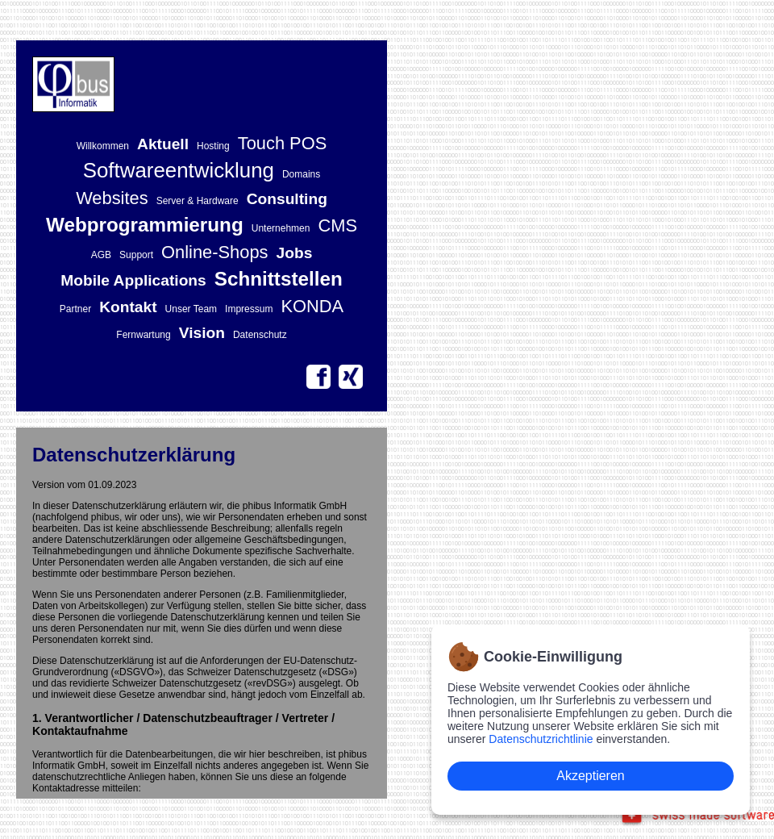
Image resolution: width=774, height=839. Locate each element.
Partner (75, 309)
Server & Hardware (197, 201)
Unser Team (191, 309)
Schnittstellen (278, 279)
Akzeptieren (590, 776)
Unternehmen (281, 228)
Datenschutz (260, 334)
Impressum (249, 309)
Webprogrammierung (144, 225)
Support (136, 255)
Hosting (213, 146)
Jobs (295, 252)
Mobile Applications (133, 280)
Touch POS (282, 143)
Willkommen (103, 146)
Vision (202, 332)
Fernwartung (143, 334)
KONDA (312, 306)
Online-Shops (214, 252)
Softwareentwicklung (178, 170)
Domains (301, 174)
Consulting (287, 198)
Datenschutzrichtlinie (541, 739)
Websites (112, 198)
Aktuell (163, 144)
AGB (101, 255)
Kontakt (127, 306)
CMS (337, 225)
